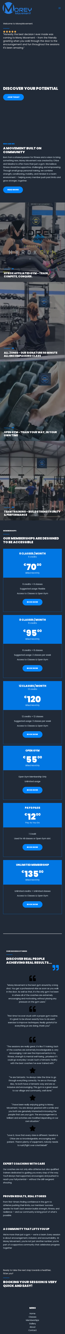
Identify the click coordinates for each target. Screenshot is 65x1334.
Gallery (32, 1323)
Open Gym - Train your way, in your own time (30, 433)
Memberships (32, 1320)
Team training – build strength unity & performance (32, 513)
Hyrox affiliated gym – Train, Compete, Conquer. (26, 274)
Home (32, 1313)
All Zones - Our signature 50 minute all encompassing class (30, 354)
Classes (32, 1317)
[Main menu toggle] (59, 8)
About (33, 1327)
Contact (32, 1330)
